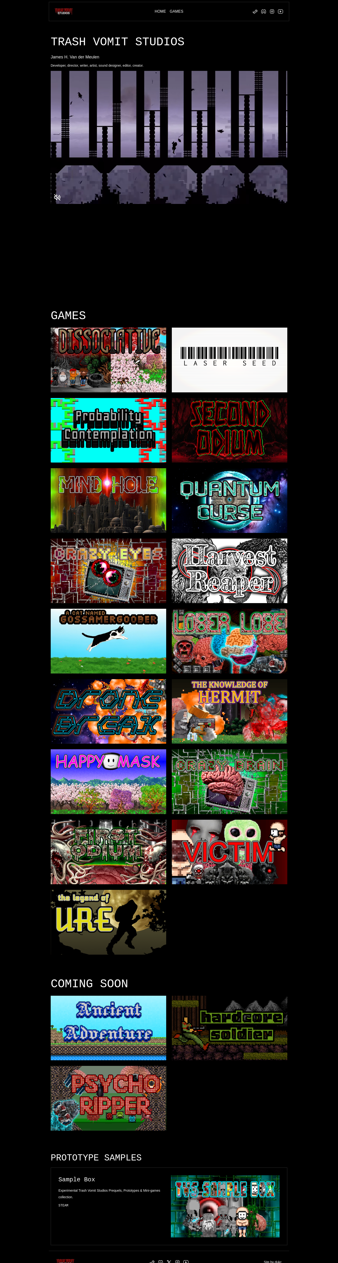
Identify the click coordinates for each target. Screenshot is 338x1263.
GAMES (176, 11)
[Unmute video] (57, 197)
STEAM (63, 1205)
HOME (160, 11)
